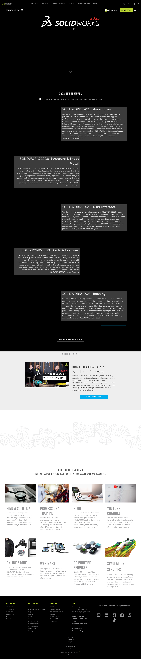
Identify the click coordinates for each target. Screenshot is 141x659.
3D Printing (53, 607)
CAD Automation (55, 609)
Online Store (32, 628)
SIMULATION (49, 99)
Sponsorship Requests (79, 631)
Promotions (9, 619)
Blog (29, 612)
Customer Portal (33, 621)
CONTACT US (125, 10)
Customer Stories (33, 624)
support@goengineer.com (80, 624)
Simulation (53, 621)
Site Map (70, 655)
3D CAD (42, 99)
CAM (90, 99)
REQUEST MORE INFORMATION (70, 339)
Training (30, 631)
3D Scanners (10, 614)
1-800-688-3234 (82, 609)
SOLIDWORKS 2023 (14, 10)
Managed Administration (57, 619)
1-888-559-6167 (82, 619)
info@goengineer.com (83, 612)
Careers (30, 616)
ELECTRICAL (71, 99)
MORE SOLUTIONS (97, 99)
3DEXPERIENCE (83, 99)
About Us (31, 607)
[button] (127, 4)
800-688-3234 (111, 10)
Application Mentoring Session (37, 609)
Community (31, 619)
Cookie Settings (71, 649)
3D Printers (9, 612)
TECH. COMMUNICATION (60, 99)
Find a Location (77, 628)
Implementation (55, 616)
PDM (77, 99)
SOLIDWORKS (10, 607)
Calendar (31, 614)
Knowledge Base (33, 626)
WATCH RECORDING (94, 397)
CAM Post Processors (56, 612)
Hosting (52, 614)
